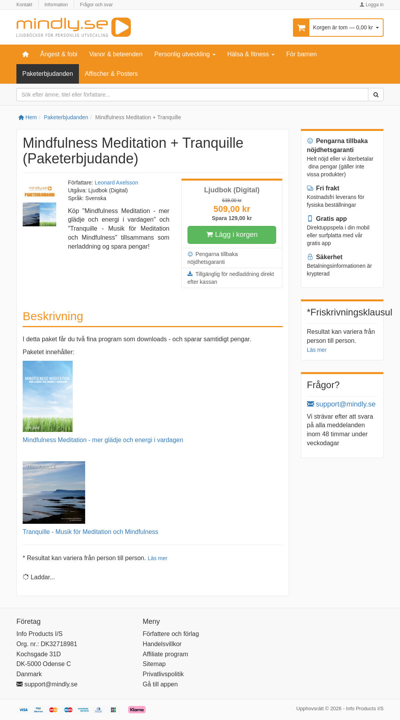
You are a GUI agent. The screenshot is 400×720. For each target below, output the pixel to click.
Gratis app (327, 218)
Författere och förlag (171, 633)
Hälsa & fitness (251, 54)
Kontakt (24, 4)
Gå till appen (160, 684)
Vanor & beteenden (116, 54)
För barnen (301, 54)
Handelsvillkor (162, 644)
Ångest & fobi (58, 54)
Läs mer (158, 558)
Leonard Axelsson (116, 182)
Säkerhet (325, 257)
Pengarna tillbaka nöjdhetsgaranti (213, 257)
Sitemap (154, 664)
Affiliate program (165, 654)
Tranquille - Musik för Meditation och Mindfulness (90, 531)
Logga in (372, 5)
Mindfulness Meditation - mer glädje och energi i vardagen (103, 440)
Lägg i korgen (232, 235)
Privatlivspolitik (163, 674)
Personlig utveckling (185, 54)
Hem (27, 117)
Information (56, 4)
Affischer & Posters (111, 73)
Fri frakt (323, 188)
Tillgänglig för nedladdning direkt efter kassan (231, 277)
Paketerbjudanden (47, 73)
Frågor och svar (96, 4)
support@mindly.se (341, 404)
